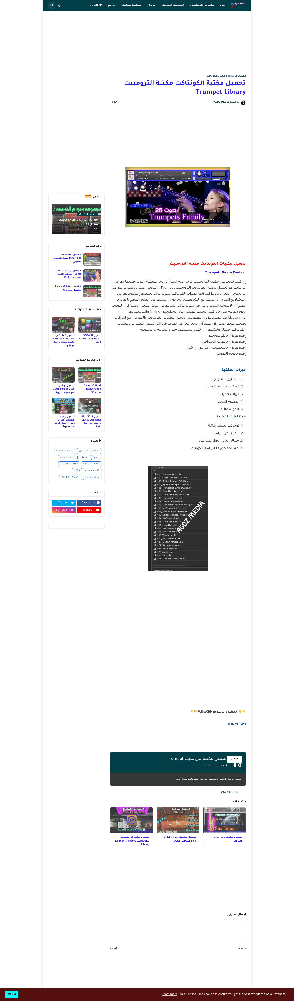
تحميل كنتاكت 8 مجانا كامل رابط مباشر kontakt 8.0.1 (91, 421)
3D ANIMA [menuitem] (96, 5)
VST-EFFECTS (92, 477)
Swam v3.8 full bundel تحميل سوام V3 (68, 289)
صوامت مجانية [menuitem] (131, 5)
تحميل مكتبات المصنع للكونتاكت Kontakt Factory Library (132, 841)
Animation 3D (92, 470)
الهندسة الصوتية (65, 451)
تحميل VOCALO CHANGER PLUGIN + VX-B (90, 339)
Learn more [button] (169, 994)
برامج (96, 457)
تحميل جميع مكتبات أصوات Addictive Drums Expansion (65, 421)
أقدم (114, 948)
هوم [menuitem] (222, 5)
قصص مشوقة (91, 464)
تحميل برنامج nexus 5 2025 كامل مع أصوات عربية (64, 389)
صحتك (84, 457)
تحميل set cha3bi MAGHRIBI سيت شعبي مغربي (67, 258)
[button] (60, 5)
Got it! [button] (12, 994)
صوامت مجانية (67, 457)
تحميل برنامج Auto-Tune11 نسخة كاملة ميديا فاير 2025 (69, 274)
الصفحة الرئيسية (237, 76)
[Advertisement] (147, 43)
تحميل (234, 759)
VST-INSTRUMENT (71, 477)
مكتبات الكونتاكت (215, 76)
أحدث (241, 948)
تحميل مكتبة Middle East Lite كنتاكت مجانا (179, 839)
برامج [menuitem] (111, 5)
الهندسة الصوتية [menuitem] (173, 5)
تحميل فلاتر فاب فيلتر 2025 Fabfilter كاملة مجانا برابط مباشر (63, 340)
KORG (77, 470)
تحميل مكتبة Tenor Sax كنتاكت (227, 839)
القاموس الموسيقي (89, 451)
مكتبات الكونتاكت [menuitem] (203, 5)
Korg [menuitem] (151, 5)
